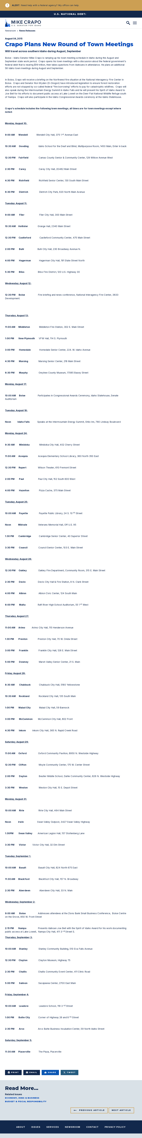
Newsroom (10, 30)
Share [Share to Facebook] (50, 1072)
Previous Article (92, 1110)
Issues (35, 1127)
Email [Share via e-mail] (31, 1072)
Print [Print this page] (13, 1072)
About (20, 1127)
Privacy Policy (115, 1127)
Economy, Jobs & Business (22, 1098)
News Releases (27, 30)
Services (52, 1127)
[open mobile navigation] (135, 23)
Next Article (121, 1110)
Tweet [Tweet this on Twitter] (69, 1072)
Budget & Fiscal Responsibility (25, 1101)
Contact (92, 1127)
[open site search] (128, 23)
